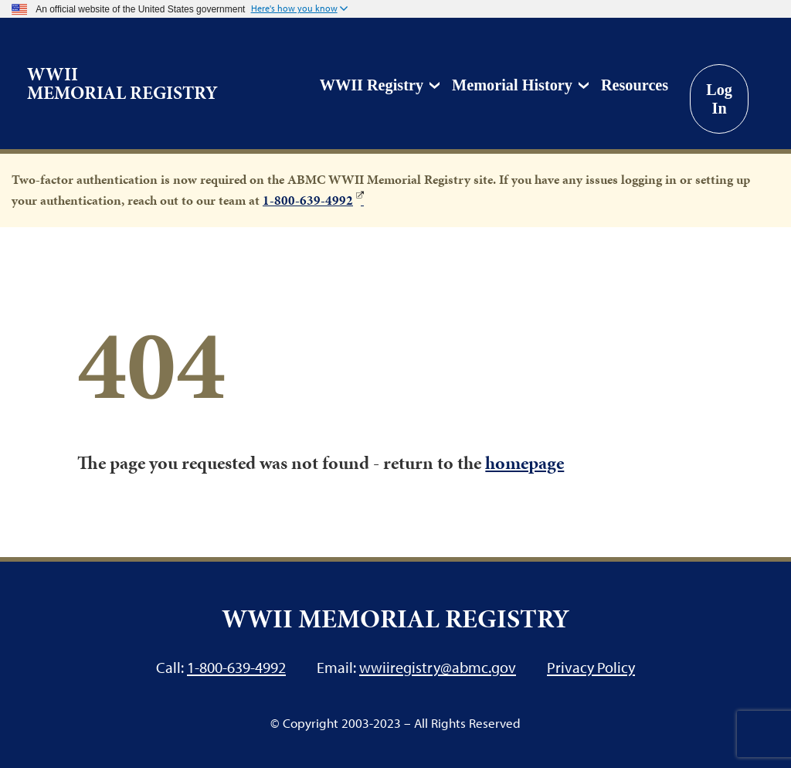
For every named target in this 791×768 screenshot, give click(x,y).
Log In (719, 99)
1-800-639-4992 (308, 200)
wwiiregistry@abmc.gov (437, 667)
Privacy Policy (591, 667)
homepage (524, 463)
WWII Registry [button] (371, 84)
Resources (634, 84)
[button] (299, 9)
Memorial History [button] (512, 84)
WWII (122, 83)
